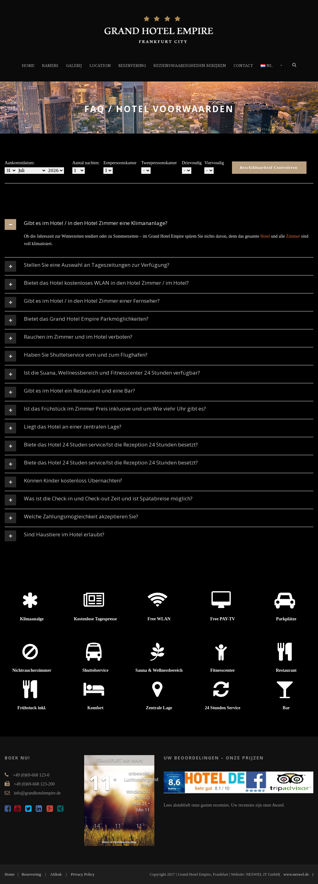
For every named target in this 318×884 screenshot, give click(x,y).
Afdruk (56, 874)
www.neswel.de (296, 874)
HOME (28, 65)
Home (10, 874)
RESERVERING (132, 65)
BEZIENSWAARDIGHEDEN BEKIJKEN (189, 65)
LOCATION (100, 65)
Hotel (265, 236)
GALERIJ (74, 65)
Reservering (31, 874)
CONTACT (243, 65)
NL (266, 65)
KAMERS (50, 65)
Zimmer (293, 236)
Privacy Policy (82, 874)
